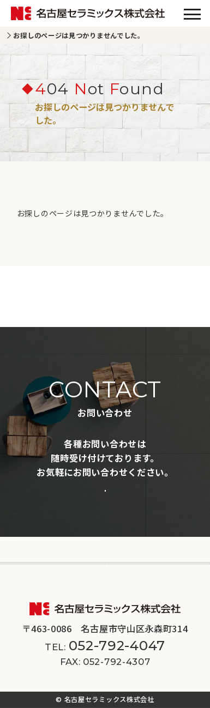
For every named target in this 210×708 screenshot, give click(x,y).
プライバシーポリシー (79, 583)
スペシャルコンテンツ (151, 532)
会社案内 (23, 553)
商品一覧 (23, 511)
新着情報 (23, 532)
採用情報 (128, 553)
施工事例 (128, 511)
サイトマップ (147, 583)
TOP (19, 35)
